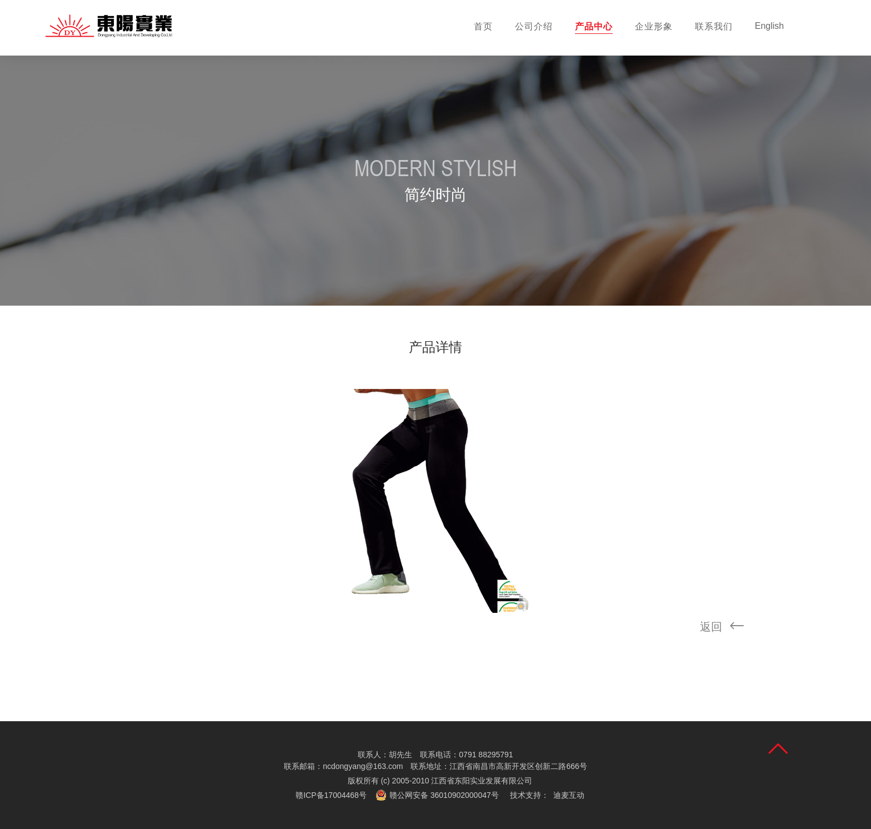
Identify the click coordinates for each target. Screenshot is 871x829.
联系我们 (714, 26)
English (769, 26)
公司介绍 (534, 26)
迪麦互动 (568, 795)
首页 (483, 26)
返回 (726, 627)
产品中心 (594, 26)
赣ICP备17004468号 (331, 795)
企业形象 (654, 26)
